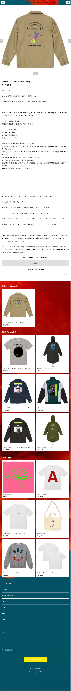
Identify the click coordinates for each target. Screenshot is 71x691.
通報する (66, 274)
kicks (4, 620)
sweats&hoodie (7, 595)
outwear (5, 589)
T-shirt (4, 601)
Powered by (35, 672)
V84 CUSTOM (7, 650)
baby (3, 644)
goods (4, 638)
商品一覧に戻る (35, 660)
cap (3, 632)
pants (4, 608)
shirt (3, 614)
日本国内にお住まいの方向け (35, 269)
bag (3, 626)
